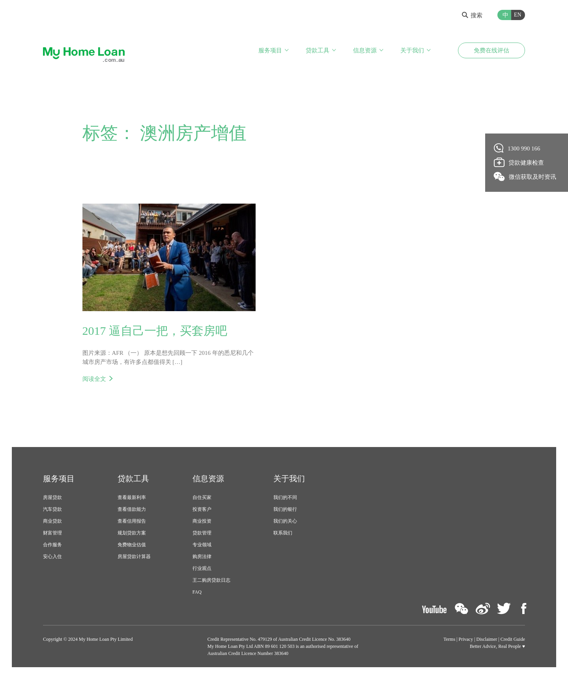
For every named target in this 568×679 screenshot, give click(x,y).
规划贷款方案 (132, 533)
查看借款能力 (132, 509)
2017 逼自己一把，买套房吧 (155, 330)
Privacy (466, 639)
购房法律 (201, 556)
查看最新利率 (132, 497)
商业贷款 (52, 521)
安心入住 (52, 556)
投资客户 (201, 509)
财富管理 (52, 533)
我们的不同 (285, 497)
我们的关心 (285, 521)
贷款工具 (317, 50)
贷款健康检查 (519, 162)
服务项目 (270, 50)
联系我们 (282, 533)
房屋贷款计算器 (134, 556)
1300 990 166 (517, 148)
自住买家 (201, 497)
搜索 (472, 15)
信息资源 (365, 50)
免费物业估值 (132, 544)
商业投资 (201, 521)
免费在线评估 (491, 50)
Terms (449, 639)
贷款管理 (201, 533)
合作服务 (52, 544)
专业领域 (201, 544)
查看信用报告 (132, 521)
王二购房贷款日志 (211, 580)
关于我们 (412, 50)
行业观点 (201, 568)
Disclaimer (486, 639)
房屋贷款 (52, 497)
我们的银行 (285, 509)
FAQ (197, 592)
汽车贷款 (52, 509)
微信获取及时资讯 (525, 176)
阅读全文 (94, 379)
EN (517, 15)
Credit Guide (513, 639)
